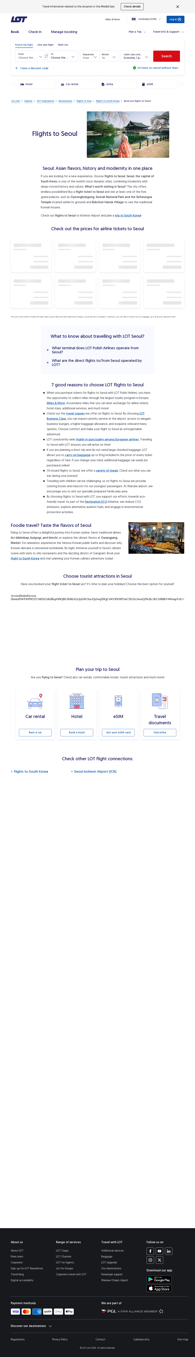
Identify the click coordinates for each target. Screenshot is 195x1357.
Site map (182, 1339)
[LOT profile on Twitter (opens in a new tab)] (159, 1260)
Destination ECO (96, 501)
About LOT (17, 1250)
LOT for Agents (65, 1262)
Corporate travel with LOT (71, 1274)
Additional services (112, 1250)
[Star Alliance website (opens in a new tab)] (140, 1311)
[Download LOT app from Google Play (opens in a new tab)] (159, 1279)
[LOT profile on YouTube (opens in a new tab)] (159, 1251)
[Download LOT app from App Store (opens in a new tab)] (159, 1288)
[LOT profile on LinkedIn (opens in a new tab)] (168, 1251)
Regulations (17, 1339)
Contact (100, 1339)
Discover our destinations (31, 1326)
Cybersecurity (141, 1339)
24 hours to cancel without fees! (157, 68)
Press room (17, 1256)
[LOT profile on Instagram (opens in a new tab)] (150, 1260)
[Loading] (147, 19)
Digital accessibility (22, 1280)
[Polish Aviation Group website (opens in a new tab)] (108, 1311)
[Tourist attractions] (97, 629)
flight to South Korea (25, 558)
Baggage (106, 1256)
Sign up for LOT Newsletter (27, 1268)
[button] (30, 56)
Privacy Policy (60, 1339)
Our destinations (111, 1268)
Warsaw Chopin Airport (114, 1280)
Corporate (16, 1262)
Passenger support (112, 1274)
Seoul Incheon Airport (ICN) (94, 771)
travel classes (75, 413)
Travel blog (17, 1274)
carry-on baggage (78, 455)
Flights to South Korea (29, 771)
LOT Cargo (62, 1250)
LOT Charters (63, 1256)
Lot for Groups (64, 1268)
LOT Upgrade (109, 1262)
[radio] (24, 45)
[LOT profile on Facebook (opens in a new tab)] (150, 1251)
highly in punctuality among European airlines (107, 439)
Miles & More (56, 403)
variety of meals (107, 470)
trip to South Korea (128, 215)
